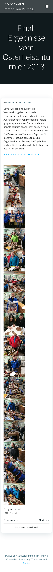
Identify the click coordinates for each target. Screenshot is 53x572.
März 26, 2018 (24, 102)
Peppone (10, 102)
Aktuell (18, 509)
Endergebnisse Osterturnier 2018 (21, 154)
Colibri (26, 563)
